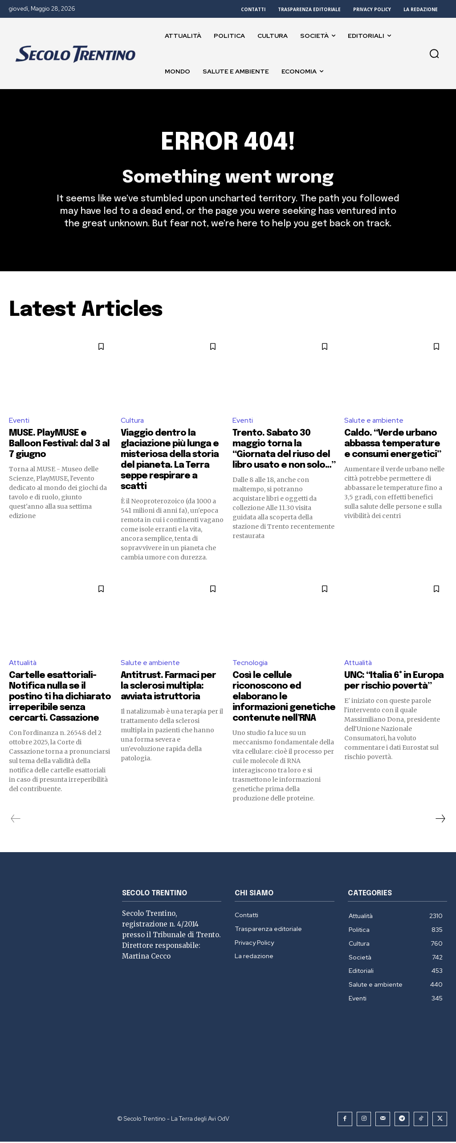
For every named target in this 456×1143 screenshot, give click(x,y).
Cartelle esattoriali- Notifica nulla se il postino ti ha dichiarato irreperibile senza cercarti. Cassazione (60, 698)
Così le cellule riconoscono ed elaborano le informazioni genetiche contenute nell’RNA (283, 698)
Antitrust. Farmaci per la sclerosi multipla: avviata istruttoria (168, 687)
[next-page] (440, 820)
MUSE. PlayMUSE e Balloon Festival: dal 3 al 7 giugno (59, 444)
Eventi (19, 421)
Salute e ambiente (374, 421)
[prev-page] (16, 820)
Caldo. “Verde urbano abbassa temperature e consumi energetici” (392, 444)
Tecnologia (250, 664)
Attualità (24, 664)
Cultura (133, 421)
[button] (434, 53)
